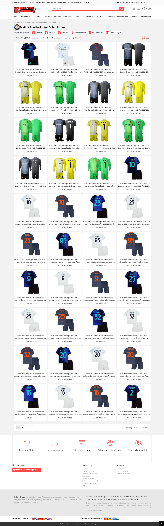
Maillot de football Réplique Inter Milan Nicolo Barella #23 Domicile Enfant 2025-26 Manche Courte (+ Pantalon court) (99, 223)
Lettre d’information (123, 474)
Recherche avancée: (21, 33)
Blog (83, 486)
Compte (144, 2)
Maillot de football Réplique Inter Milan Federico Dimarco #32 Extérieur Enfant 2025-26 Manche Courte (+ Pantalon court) (134, 337)
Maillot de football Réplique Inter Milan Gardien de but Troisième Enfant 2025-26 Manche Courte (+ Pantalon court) (64, 108)
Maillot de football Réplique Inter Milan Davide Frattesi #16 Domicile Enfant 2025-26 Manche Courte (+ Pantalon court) (30, 413)
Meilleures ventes (31, 38)
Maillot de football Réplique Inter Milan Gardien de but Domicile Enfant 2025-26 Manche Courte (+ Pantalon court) (134, 70)
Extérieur (52, 33)
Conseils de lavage (88, 478)
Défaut (76, 38)
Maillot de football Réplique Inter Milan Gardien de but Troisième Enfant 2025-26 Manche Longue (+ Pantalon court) (30, 147)
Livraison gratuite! (18, 2)
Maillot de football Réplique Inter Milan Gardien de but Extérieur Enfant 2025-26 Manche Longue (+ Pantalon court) (134, 108)
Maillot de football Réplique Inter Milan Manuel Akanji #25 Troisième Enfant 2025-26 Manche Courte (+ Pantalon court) (64, 337)
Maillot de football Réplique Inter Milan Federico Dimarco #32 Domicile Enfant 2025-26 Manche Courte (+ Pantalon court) (99, 337)
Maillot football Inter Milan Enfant (48, 22)
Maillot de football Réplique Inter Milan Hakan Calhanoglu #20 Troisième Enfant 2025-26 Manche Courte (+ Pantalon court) (134, 375)
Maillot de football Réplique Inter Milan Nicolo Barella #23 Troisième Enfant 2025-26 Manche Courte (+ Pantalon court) (30, 261)
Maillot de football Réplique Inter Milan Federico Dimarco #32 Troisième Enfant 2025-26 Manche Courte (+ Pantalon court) (30, 375)
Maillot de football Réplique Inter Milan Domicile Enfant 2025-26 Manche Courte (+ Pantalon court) (30, 70)
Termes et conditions (89, 483)
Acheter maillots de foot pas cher (29, 500)
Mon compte (121, 469)
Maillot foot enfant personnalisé (93, 524)
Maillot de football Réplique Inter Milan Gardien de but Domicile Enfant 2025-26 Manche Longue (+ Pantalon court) (99, 108)
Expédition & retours (88, 471)
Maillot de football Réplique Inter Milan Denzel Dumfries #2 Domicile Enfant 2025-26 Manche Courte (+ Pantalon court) (134, 413)
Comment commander (89, 474)
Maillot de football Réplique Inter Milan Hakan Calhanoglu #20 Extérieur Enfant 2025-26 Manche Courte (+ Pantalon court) (99, 375)
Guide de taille (86, 476)
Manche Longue (115, 33)
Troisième (65, 33)
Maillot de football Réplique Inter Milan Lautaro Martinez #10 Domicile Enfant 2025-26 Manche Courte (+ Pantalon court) (133, 185)
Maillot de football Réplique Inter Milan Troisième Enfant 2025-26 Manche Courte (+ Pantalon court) (99, 70)
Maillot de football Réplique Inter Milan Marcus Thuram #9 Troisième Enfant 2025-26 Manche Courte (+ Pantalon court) (99, 299)
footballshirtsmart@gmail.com (128, 2)
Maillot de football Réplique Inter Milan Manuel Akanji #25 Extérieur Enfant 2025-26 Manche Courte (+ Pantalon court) (30, 337)
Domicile (39, 33)
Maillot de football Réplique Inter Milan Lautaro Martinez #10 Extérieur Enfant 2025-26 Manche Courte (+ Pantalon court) (30, 223)
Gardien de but (80, 33)
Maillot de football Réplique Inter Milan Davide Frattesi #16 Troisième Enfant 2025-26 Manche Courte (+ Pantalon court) (99, 413)
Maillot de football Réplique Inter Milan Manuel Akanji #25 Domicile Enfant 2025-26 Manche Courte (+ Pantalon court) (133, 299)
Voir (43, 38)
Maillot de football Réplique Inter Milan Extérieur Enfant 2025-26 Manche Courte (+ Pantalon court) (65, 70)
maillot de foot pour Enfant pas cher (38, 497)
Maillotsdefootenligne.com (24, 22)
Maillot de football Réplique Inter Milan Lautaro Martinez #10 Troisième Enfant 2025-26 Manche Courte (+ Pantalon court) (65, 223)
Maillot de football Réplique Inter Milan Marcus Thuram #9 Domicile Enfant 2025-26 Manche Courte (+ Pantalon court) (30, 299)
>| (31, 427)
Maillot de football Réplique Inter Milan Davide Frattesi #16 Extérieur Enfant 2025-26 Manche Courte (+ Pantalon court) (64, 413)
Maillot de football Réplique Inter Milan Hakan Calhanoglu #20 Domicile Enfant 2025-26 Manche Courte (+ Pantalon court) (65, 375)
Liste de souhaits (122, 471)
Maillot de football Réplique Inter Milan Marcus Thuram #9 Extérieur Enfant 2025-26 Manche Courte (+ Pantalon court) (64, 299)
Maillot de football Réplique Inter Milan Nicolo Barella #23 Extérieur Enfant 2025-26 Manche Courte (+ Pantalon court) (134, 223)
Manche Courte (97, 33)
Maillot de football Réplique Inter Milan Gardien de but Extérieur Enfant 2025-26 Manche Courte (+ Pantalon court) (30, 108)
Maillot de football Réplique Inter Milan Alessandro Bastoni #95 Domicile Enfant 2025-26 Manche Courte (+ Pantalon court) (65, 261)
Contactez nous (87, 469)
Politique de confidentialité (90, 481)
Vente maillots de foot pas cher (53, 500)
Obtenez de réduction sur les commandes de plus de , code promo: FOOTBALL (59, 2)
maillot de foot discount (29, 502)
